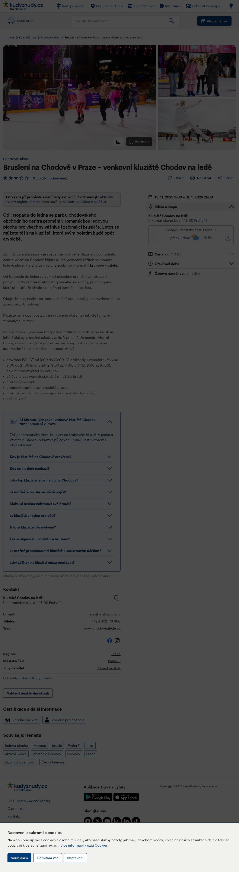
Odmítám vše (47, 858)
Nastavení (75, 858)
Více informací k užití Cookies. (84, 845)
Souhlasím (19, 858)
